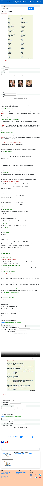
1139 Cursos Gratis (15, 1)
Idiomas (10, 6)
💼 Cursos (5, 6)
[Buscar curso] (14, 8)
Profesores (14, 2)
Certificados (3, 475)
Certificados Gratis (30, 1)
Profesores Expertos (5, 476)
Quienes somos (4, 473)
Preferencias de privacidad (6, 477)
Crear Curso (18, 2)
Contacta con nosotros (20, 475)
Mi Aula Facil (39, 1)
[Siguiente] (28, 437)
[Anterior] (16, 437)
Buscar (31, 8)
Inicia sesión (3, 65)
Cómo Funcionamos (5, 472)
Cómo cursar (24, 1)
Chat (20, 1)
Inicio (2, 6)
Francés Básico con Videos (20, 6)
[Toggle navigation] (2, 1)
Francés (14, 6)
